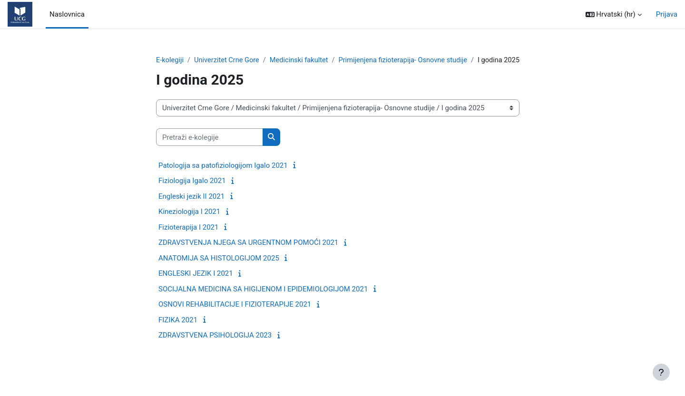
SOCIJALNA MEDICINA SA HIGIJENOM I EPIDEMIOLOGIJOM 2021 (263, 300)
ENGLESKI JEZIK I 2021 (195, 284)
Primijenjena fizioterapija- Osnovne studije (409, 60)
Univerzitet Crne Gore (228, 60)
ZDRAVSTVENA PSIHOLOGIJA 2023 (215, 346)
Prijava (666, 14)
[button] (613, 14)
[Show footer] (661, 372)
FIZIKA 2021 (177, 331)
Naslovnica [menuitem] (67, 14)
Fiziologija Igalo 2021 (192, 192)
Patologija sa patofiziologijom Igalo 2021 (223, 176)
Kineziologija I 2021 (189, 223)
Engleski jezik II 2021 (191, 207)
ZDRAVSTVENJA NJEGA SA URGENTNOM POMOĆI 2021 (248, 254)
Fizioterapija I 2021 (188, 238)
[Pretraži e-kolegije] (209, 148)
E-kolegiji (170, 60)
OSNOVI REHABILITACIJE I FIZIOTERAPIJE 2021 (234, 315)
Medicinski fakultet (303, 60)
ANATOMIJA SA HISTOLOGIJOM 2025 (218, 269)
